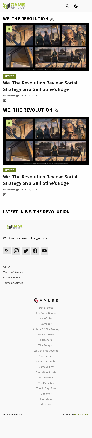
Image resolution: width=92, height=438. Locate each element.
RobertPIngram (13, 95)
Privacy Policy (11, 277)
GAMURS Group (81, 414)
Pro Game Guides (46, 313)
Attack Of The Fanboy (46, 329)
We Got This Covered (46, 350)
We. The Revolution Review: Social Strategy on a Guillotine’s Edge (40, 85)
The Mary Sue (46, 383)
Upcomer (46, 393)
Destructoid (46, 356)
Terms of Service (13, 272)
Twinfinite (46, 318)
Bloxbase (46, 404)
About (6, 266)
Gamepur (46, 323)
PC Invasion (46, 377)
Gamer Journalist (46, 361)
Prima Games (46, 334)
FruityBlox (46, 399)
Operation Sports (46, 372)
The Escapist (46, 345)
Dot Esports (46, 307)
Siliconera (46, 340)
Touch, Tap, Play (46, 388)
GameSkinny (46, 366)
